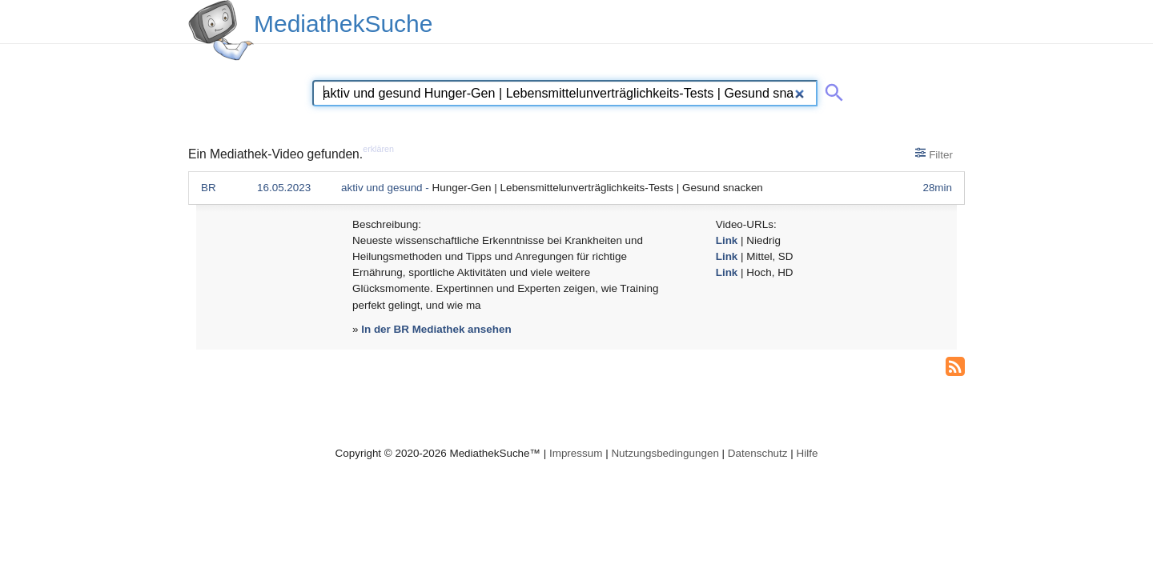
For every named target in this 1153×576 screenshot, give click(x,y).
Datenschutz (758, 453)
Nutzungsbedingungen (665, 453)
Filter (934, 153)
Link (727, 240)
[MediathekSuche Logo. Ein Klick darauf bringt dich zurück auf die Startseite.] (221, 30)
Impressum (575, 453)
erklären (378, 149)
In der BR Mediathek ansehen (436, 329)
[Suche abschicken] (831, 89)
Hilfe (807, 453)
